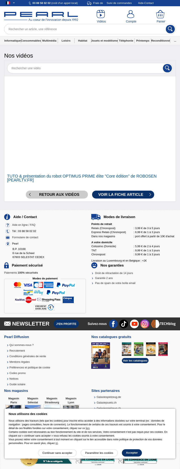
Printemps (143, 40)
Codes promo (17, 373)
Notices (13, 378)
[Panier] (161, 16)
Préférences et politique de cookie (29, 367)
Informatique (12, 40)
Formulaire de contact (25, 237)
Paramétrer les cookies (99, 452)
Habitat (82, 40)
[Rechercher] (170, 29)
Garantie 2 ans (104, 278)
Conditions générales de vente (27, 356)
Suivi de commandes (119, 3)
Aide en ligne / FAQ (23, 225)
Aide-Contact (146, 3)
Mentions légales (19, 361)
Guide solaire (17, 384)
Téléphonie (126, 40)
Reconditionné (160, 40)
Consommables (31, 40)
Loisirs (66, 40)
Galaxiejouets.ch (107, 402)
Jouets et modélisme (104, 40)
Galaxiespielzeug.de (109, 397)
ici (56, 443)
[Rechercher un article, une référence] (90, 29)
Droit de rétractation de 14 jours (114, 273)
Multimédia (49, 40)
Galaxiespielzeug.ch (109, 408)
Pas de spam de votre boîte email (115, 283)
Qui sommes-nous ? (21, 345)
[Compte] (131, 16)
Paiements (21, 272)
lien (88, 428)
